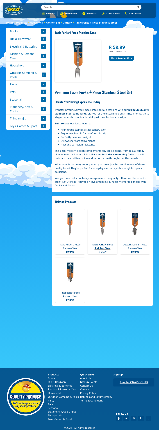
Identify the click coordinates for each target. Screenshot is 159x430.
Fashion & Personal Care (22, 56)
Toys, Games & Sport (23, 126)
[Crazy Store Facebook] (119, 418)
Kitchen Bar (53, 23)
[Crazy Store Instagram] (133, 418)
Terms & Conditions (91, 401)
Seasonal (16, 100)
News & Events (88, 382)
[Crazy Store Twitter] (126, 418)
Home (10, 23)
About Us (85, 378)
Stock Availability (121, 58)
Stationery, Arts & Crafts (21, 109)
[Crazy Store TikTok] (148, 418)
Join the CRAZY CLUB (134, 382)
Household (36, 23)
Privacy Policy (88, 393)
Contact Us (86, 386)
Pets (13, 92)
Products (21, 23)
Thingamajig (18, 119)
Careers (84, 389)
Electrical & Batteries (23, 47)
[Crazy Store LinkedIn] (141, 418)
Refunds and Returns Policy (96, 397)
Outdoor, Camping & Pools (23, 75)
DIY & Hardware (20, 39)
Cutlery (67, 23)
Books (14, 31)
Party (13, 84)
